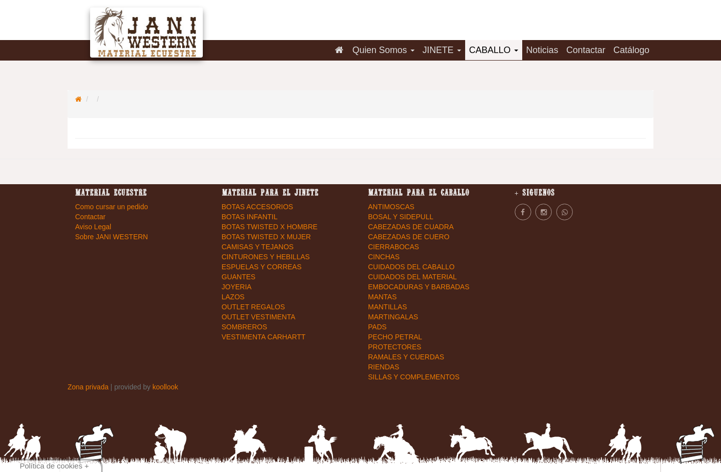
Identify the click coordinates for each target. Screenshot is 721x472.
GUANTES (239, 277)
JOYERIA (237, 287)
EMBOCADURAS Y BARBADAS (419, 287)
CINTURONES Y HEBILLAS (266, 257)
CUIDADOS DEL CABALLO (411, 267)
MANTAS (382, 297)
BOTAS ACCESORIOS (257, 207)
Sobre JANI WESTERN (111, 237)
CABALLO (493, 50)
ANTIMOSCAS (391, 207)
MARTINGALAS (393, 317)
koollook (165, 387)
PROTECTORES (394, 347)
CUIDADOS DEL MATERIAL (412, 277)
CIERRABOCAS (393, 247)
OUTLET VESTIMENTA (258, 317)
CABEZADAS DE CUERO (409, 237)
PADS (377, 327)
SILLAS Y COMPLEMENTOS (414, 377)
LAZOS (233, 297)
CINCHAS (384, 257)
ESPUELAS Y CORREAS (262, 267)
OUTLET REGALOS (253, 307)
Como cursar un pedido (111, 207)
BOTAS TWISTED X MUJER (266, 237)
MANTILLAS (387, 307)
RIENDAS (383, 367)
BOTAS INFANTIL (250, 217)
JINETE (442, 50)
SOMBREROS (244, 327)
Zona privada (89, 387)
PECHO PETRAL (395, 337)
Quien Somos (383, 50)
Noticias (542, 50)
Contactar (585, 50)
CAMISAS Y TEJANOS (258, 247)
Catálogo (631, 50)
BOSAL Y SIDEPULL (400, 217)
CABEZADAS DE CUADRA (411, 227)
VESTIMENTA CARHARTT (264, 337)
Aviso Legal (93, 227)
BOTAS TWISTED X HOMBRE (270, 227)
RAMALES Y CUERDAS (406, 357)
